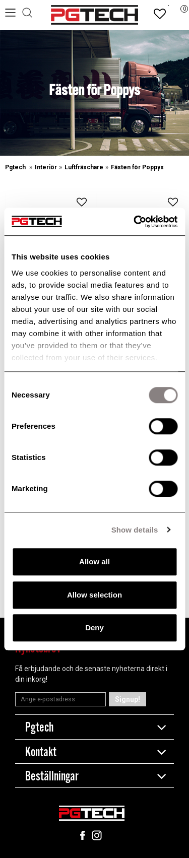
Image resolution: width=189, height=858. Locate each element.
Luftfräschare (84, 167)
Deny (94, 627)
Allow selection (94, 594)
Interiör (46, 167)
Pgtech (16, 167)
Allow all (94, 561)
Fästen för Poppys (137, 167)
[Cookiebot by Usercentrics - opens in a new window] (134, 221)
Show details (134, 529)
